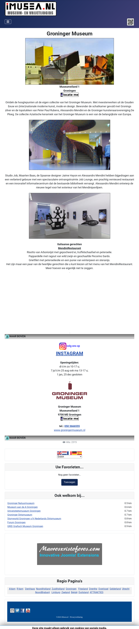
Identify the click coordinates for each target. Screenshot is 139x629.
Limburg (56, 592)
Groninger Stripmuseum (19, 514)
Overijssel (103, 588)
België (74, 592)
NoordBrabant (42, 592)
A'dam (12, 588)
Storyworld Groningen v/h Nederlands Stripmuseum (34, 518)
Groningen (71, 588)
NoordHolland (43, 588)
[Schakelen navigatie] (8, 21)
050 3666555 (72, 426)
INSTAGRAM (69, 353)
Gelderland (115, 588)
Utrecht (125, 588)
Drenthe (93, 588)
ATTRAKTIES (96, 592)
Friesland (83, 588)
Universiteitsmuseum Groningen (24, 511)
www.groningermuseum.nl (69, 430)
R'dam (20, 588)
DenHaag (30, 588)
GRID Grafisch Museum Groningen (25, 526)
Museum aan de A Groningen (22, 507)
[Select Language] (69, 456)
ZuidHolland (58, 588)
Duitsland (84, 592)
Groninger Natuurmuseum (20, 503)
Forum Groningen (16, 522)
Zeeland (65, 592)
